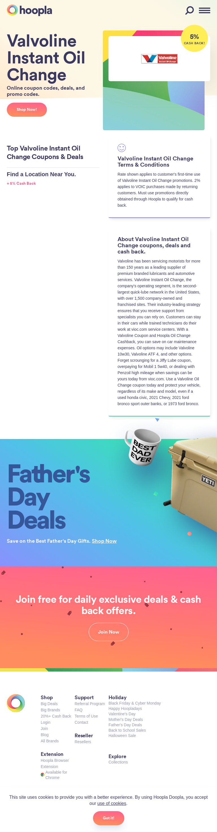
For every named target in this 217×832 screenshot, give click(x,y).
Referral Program (90, 703)
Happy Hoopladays (125, 708)
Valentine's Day (122, 714)
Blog (45, 734)
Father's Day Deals (125, 725)
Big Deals (49, 703)
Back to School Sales (127, 730)
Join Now (108, 632)
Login (45, 722)
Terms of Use (86, 716)
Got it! (108, 818)
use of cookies (111, 803)
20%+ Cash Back (56, 716)
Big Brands (50, 710)
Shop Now (104, 540)
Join (44, 728)
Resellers (83, 742)
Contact (81, 722)
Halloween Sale (122, 735)
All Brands (50, 741)
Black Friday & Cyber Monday (134, 703)
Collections (118, 762)
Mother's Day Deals (125, 719)
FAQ (79, 710)
